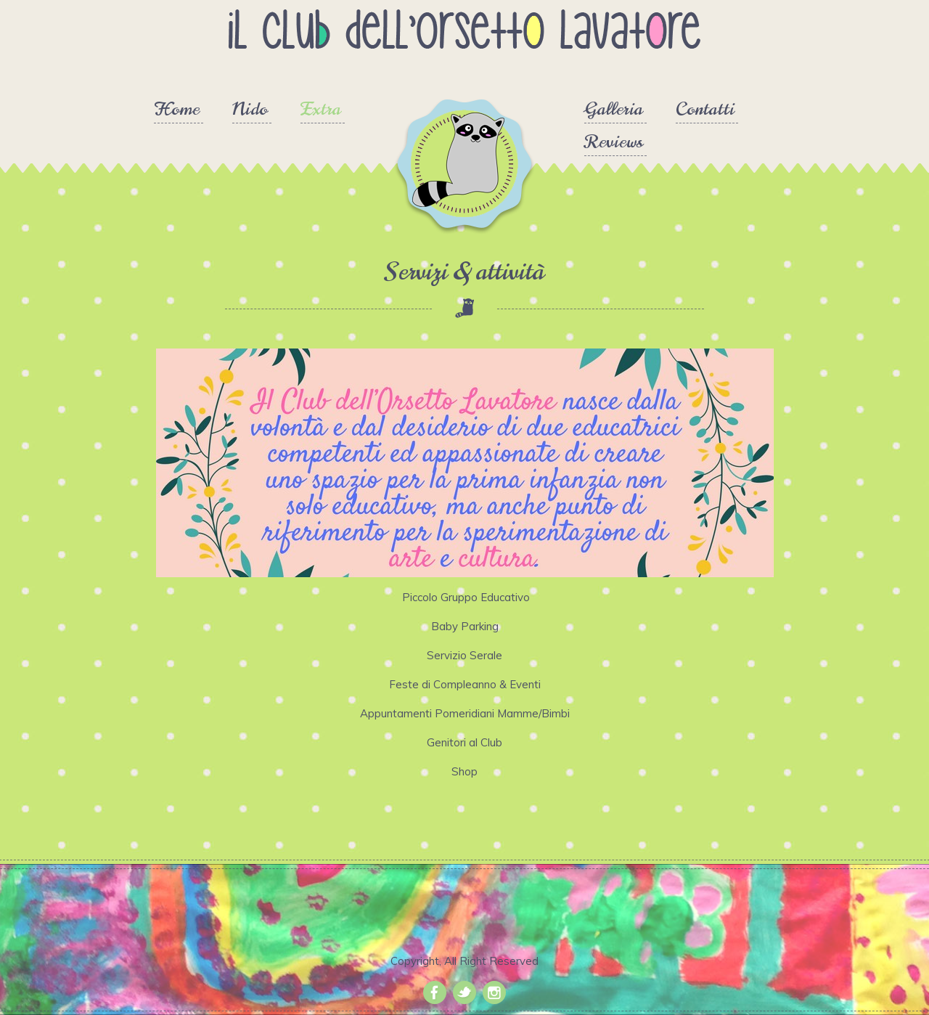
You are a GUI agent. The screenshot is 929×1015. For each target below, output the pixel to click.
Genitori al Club (464, 742)
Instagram (494, 992)
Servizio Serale (464, 655)
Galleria (613, 110)
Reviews (613, 143)
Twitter (464, 992)
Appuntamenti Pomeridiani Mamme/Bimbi (465, 713)
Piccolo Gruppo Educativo (464, 597)
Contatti (705, 110)
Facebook (434, 992)
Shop (464, 771)
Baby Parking (465, 626)
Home (177, 110)
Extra (320, 110)
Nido (250, 110)
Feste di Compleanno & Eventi (465, 684)
